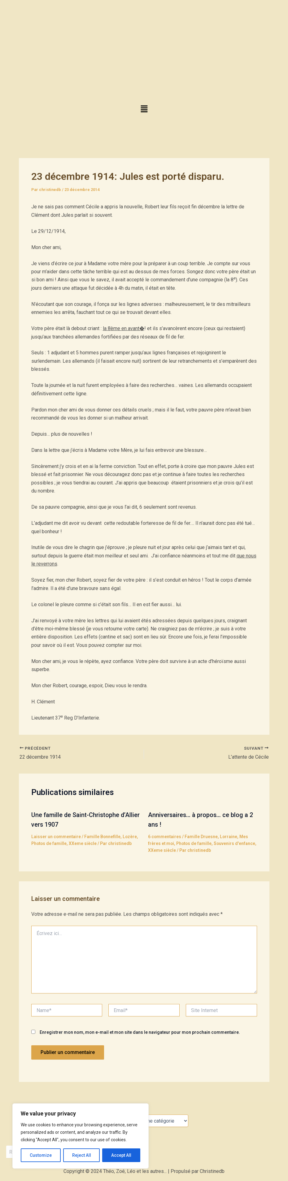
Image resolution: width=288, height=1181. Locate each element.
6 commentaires (165, 835)
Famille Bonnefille (103, 835)
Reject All (81, 1155)
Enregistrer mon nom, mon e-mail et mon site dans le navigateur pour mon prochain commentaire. (140, 1031)
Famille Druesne (201, 835)
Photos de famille (49, 842)
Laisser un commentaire (56, 835)
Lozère (131, 835)
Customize (41, 1155)
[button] (144, 109)
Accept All (121, 1155)
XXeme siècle (84, 842)
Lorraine (229, 835)
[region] (80, 1136)
